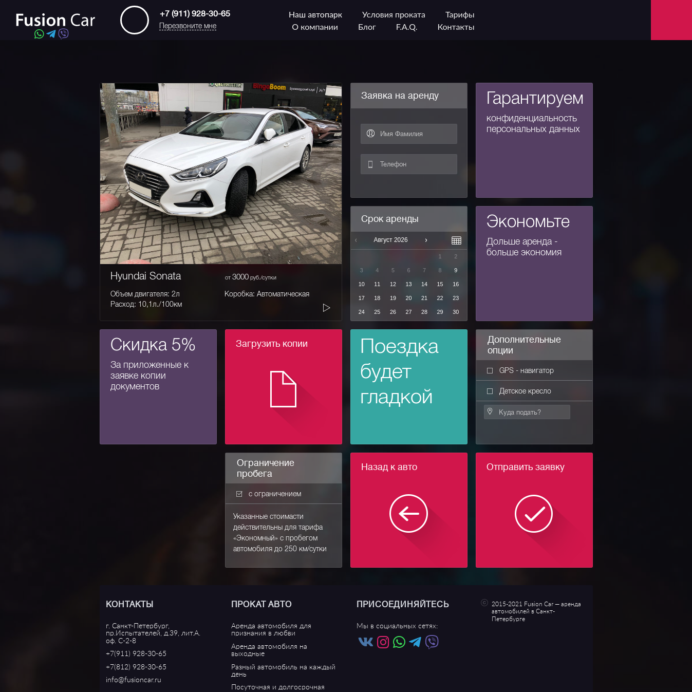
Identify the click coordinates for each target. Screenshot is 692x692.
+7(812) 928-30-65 (136, 667)
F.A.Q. (407, 26)
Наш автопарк (315, 14)
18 (377, 298)
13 (408, 284)
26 (393, 312)
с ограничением (268, 494)
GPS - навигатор (520, 370)
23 (456, 298)
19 (393, 298)
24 (362, 312)
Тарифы (460, 14)
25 (377, 312)
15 (440, 284)
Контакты (455, 26)
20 (408, 298)
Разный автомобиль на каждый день (283, 670)
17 (362, 298)
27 (408, 312)
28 (424, 312)
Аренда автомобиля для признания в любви (271, 629)
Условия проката (393, 14)
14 (424, 284)
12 (393, 284)
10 (362, 284)
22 (440, 298)
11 (377, 284)
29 (440, 312)
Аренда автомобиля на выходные (269, 650)
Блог (367, 26)
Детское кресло (519, 391)
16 (456, 284)
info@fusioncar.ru (133, 680)
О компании (315, 26)
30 (456, 312)
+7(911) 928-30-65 (136, 654)
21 (424, 298)
